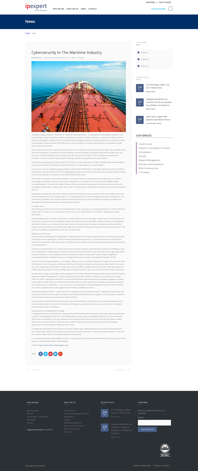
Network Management (149, 160)
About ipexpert (32, 410)
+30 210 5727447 (158, 9)
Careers (30, 423)
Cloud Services (145, 144)
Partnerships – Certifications (38, 417)
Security (142, 156)
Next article (121, 370)
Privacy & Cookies (161, 466)
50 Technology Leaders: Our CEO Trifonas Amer (157, 86)
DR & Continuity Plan (148, 168)
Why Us (30, 414)
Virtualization (145, 152)
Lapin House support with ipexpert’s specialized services (158, 118)
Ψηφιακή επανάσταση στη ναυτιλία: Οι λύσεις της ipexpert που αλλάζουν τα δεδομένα (159, 102)
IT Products (144, 172)
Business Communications (151, 164)
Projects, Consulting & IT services (154, 148)
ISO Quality (31, 420)
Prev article (36, 370)
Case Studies (151, 123)
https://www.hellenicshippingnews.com (53, 345)
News (143, 66)
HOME (27, 33)
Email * (154, 421)
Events (143, 59)
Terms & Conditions (142, 466)
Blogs (81, 57)
